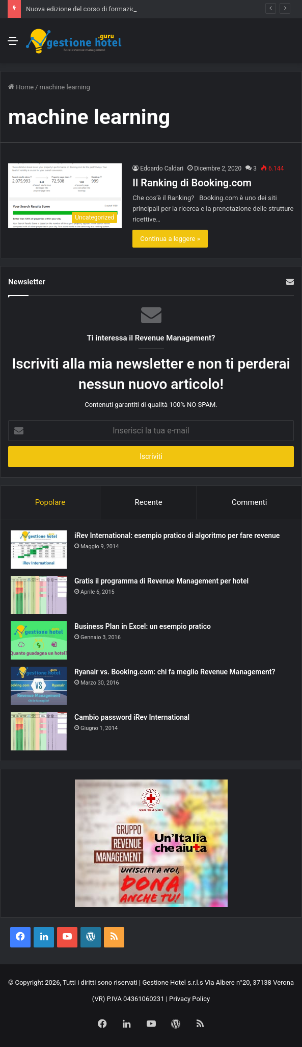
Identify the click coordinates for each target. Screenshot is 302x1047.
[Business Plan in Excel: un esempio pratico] (39, 640)
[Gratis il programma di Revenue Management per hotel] (39, 595)
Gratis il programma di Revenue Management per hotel (161, 581)
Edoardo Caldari (161, 168)
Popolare (50, 502)
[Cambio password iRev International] (39, 731)
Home (21, 87)
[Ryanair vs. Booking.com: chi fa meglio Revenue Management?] (39, 686)
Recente (148, 502)
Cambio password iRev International (131, 717)
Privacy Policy (189, 999)
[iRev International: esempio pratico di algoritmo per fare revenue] (39, 549)
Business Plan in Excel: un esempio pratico (142, 626)
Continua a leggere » (170, 238)
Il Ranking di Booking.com (192, 183)
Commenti (249, 502)
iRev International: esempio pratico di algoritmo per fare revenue (177, 535)
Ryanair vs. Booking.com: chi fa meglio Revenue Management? (174, 672)
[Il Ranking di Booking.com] (65, 195)
